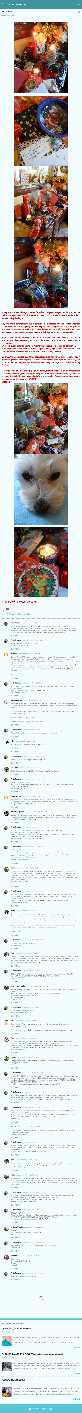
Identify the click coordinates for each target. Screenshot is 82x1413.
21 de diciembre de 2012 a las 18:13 (32, 1007)
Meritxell (14, 1256)
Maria (13, 868)
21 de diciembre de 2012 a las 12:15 (27, 741)
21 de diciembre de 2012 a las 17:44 (26, 953)
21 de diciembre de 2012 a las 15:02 (32, 827)
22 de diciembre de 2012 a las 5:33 (32, 1192)
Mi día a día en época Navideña (18, 614)
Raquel (13, 1057)
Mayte (13, 911)
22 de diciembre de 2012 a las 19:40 (34, 1227)
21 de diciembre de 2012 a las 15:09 (32, 891)
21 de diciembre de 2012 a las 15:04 (32, 846)
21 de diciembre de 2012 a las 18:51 (27, 1057)
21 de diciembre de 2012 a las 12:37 (30, 768)
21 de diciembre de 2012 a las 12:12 (32, 729)
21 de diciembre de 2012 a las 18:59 (32, 1092)
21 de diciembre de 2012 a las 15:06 (27, 868)
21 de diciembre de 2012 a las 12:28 (32, 756)
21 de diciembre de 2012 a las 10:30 (34, 700)
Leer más (76, 1348)
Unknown (14, 654)
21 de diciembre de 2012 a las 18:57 (32, 1073)
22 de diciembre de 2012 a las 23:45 (32, 1273)
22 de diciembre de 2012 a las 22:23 (29, 1256)
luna (12, 953)
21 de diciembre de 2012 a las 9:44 (29, 654)
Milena (13, 741)
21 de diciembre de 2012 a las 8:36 (31, 623)
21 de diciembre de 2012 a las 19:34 (29, 1127)
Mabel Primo (15, 623)
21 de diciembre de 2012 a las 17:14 (32, 940)
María (13, 1175)
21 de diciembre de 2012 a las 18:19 (26, 1021)
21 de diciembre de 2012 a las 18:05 (37, 986)
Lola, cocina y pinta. (18, 986)
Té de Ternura (16, 4)
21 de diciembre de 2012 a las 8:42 (32, 640)
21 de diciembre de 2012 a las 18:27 (26, 1038)
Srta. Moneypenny (17, 812)
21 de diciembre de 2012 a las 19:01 (32, 1107)
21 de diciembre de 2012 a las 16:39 (27, 910)
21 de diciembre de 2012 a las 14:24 (33, 796)
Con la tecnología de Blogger (41, 1409)
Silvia (12, 1021)
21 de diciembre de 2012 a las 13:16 (32, 779)
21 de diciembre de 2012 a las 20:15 (32, 1142)
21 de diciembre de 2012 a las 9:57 (32, 683)
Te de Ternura (16, 640)
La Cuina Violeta (16, 1227)
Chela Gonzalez (16, 700)
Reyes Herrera (16, 796)
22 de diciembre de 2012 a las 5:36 (32, 1210)
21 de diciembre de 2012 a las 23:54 (26, 1159)
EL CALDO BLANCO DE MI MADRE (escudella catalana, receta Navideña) (32, 1354)
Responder (15, 636)
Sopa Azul (14, 768)
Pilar (12, 1038)
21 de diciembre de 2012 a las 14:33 (35, 812)
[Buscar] (79, 4)
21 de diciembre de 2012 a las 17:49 (32, 971)
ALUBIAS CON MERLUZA (13, 1380)
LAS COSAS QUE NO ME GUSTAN (16, 1328)
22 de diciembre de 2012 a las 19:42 (32, 1242)
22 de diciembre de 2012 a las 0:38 (26, 1175)
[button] (79, 12)
